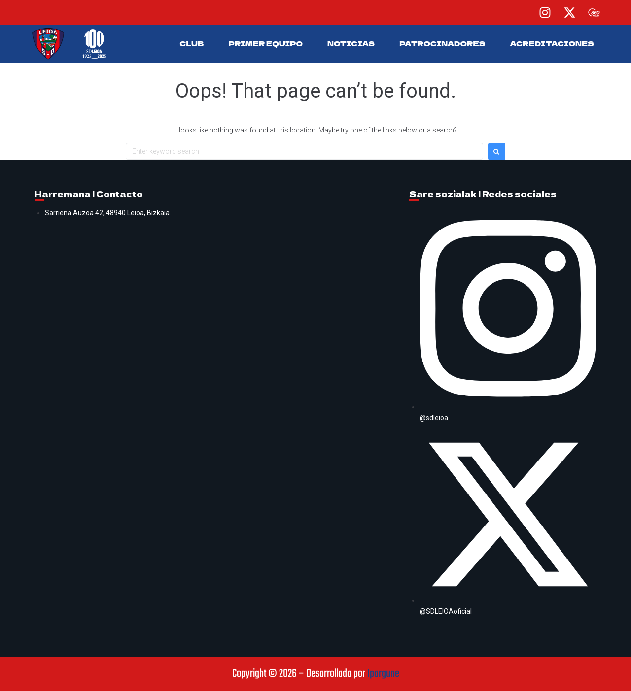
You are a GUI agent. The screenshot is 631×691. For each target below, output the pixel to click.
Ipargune (383, 674)
